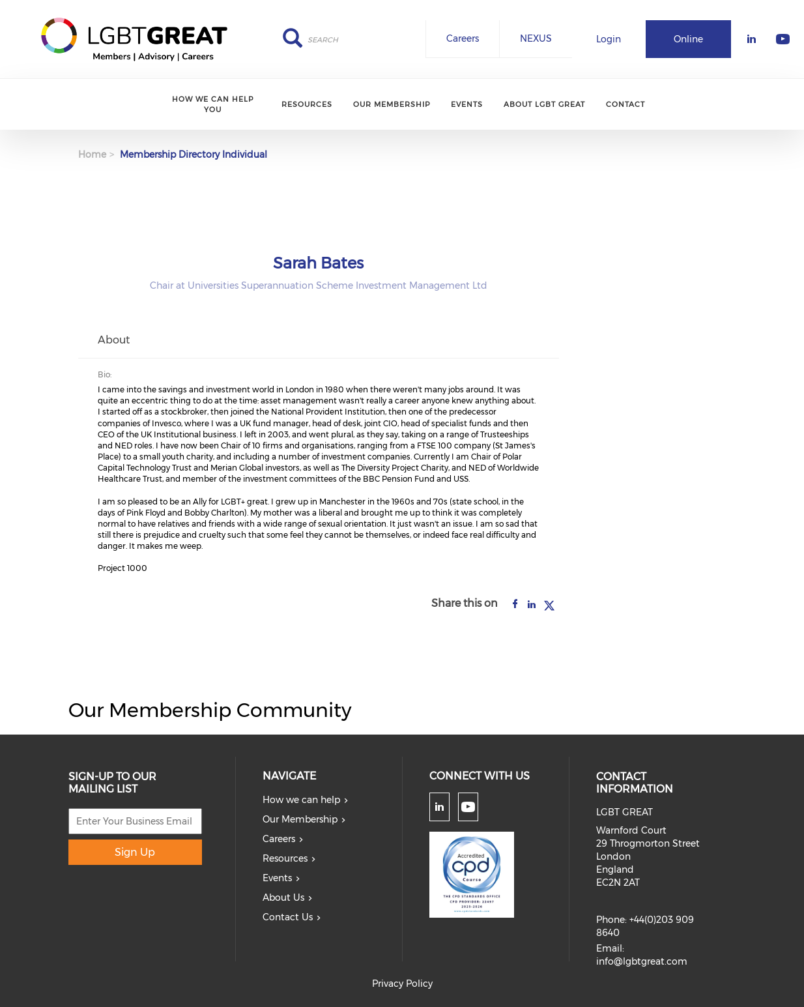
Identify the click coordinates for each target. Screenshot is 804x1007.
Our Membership (391, 104)
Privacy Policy (402, 983)
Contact (625, 104)
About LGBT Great (544, 104)
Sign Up (135, 852)
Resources (306, 104)
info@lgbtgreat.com (641, 961)
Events (467, 104)
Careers (462, 38)
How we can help (301, 800)
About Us (283, 897)
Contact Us (288, 917)
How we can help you (212, 104)
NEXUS (536, 38)
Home (92, 154)
